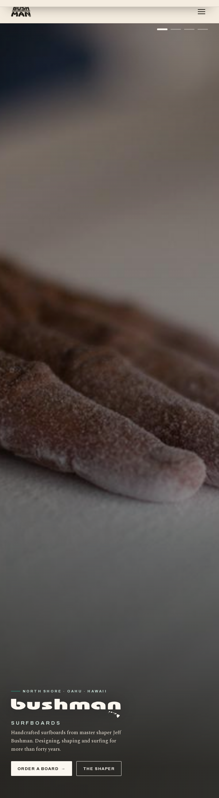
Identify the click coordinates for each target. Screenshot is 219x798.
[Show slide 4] (203, 29)
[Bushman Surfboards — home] (21, 11)
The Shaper (99, 768)
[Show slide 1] (162, 29)
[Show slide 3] (189, 29)
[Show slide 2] (176, 29)
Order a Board (41, 768)
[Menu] (201, 11)
